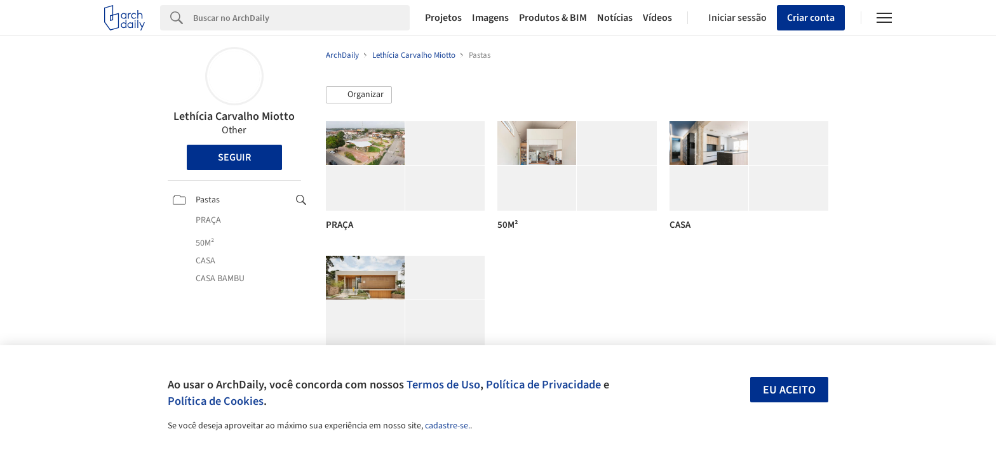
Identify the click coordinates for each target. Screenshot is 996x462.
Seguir (234, 157)
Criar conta (811, 18)
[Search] (301, 17)
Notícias (615, 18)
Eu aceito (789, 390)
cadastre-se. (447, 425)
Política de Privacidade (543, 384)
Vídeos (657, 18)
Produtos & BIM (553, 18)
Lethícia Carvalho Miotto (234, 116)
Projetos (443, 18)
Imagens (490, 18)
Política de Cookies (216, 401)
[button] (359, 95)
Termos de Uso (443, 384)
